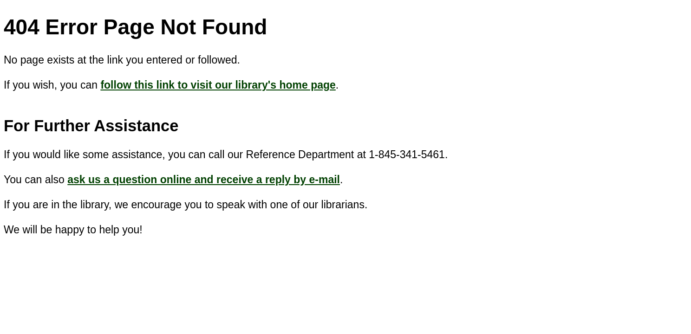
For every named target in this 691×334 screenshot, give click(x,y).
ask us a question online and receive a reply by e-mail (203, 179)
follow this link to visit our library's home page (217, 85)
